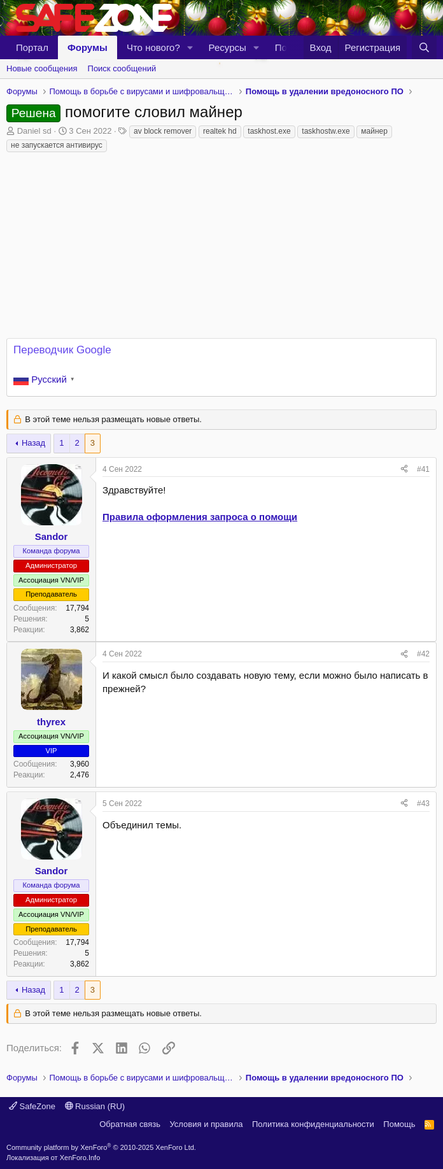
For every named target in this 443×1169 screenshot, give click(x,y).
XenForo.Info (80, 1157)
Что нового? (153, 47)
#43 (423, 803)
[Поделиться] (404, 469)
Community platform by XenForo (101, 1147)
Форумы (87, 47)
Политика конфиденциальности (313, 1124)
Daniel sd (34, 131)
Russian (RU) (95, 1106)
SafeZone (32, 1106)
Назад (33, 443)
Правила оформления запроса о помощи (199, 516)
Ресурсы (227, 47)
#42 (423, 653)
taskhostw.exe (325, 131)
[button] (190, 47)
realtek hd (220, 131)
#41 (423, 469)
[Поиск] (424, 47)
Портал (32, 47)
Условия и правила (206, 1124)
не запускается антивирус (56, 145)
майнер (374, 131)
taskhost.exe (269, 131)
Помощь (399, 1124)
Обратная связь (129, 1124)
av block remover (163, 131)
